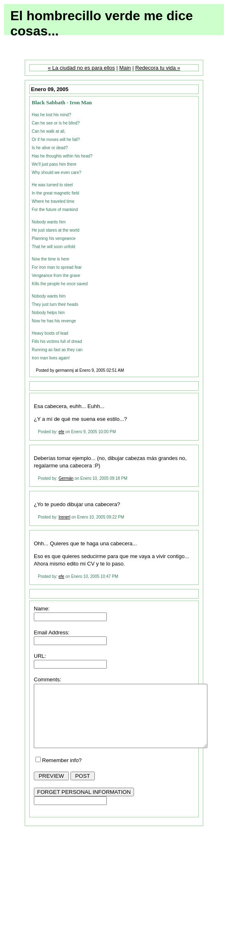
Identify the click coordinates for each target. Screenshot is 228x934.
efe (61, 431)
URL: (40, 656)
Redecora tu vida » (157, 68)
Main (125, 68)
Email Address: (52, 632)
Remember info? (62, 773)
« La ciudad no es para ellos (81, 68)
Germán (66, 478)
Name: (41, 608)
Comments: (47, 679)
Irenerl (64, 517)
